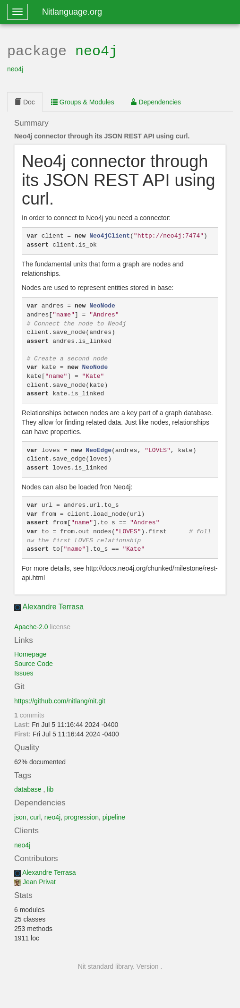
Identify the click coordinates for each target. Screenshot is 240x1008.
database (28, 788)
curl (35, 816)
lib (50, 788)
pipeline (114, 816)
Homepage (30, 653)
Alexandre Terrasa (53, 606)
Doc (25, 101)
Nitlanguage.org (72, 12)
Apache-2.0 (31, 626)
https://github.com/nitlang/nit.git (59, 700)
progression (81, 816)
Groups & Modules (82, 101)
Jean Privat (39, 881)
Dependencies (155, 101)
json (20, 816)
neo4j (96, 50)
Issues (23, 672)
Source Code (33, 662)
